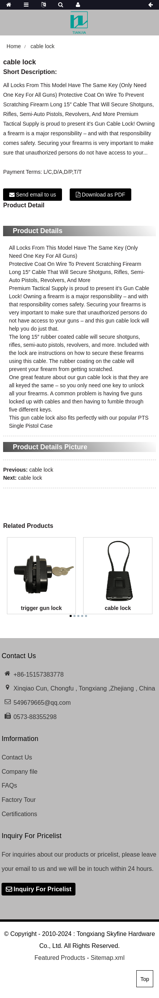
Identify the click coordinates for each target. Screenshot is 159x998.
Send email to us (36, 195)
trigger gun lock (41, 608)
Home (14, 46)
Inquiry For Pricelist (42, 889)
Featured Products (60, 957)
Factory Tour (19, 799)
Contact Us (17, 757)
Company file (19, 771)
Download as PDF (103, 195)
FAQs (9, 785)
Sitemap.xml (107, 957)
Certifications (19, 814)
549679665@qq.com (42, 702)
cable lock (42, 46)
